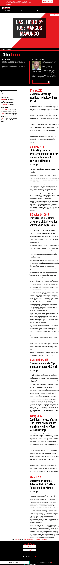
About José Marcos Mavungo (6, 49)
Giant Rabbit (33, 556)
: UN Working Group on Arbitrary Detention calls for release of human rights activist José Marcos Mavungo (9, 101)
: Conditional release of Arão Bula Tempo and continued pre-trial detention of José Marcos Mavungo (9, 115)
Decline (50, 2)
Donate (22, 10)
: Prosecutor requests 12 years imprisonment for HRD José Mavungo (8, 110)
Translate (56, 15)
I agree (44, 2)
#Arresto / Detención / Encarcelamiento (39, 539)
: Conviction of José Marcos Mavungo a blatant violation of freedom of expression (7, 106)
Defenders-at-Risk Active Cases (43, 562)
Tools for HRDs (7, 10)
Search (51, 10)
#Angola (17, 539)
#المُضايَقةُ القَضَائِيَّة (27, 539)
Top (1, 91)
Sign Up (29, 550)
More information (9, 4)
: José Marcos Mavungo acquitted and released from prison (9, 96)
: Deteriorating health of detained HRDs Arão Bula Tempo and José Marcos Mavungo (9, 120)
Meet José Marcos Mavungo (40, 82)
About (2, 93)
